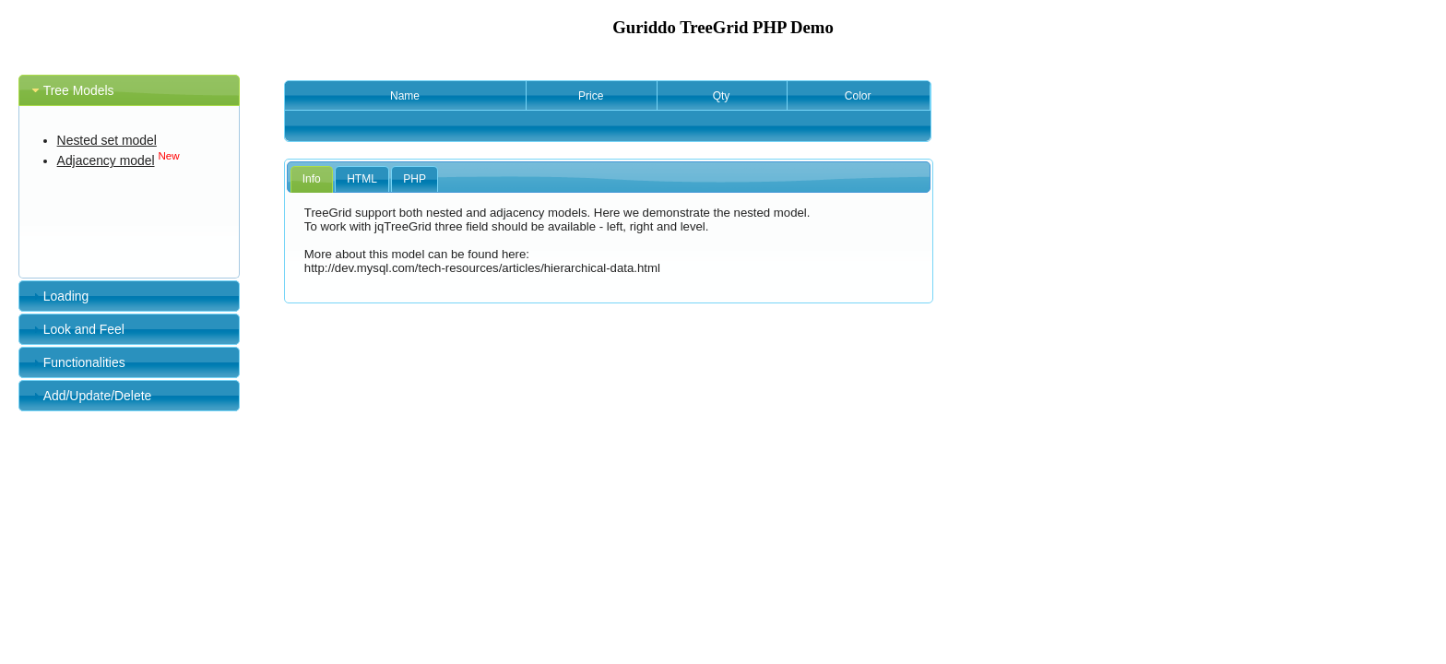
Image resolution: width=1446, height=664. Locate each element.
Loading (66, 296)
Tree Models (78, 90)
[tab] (129, 90)
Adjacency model (106, 160)
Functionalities (84, 362)
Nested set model (107, 140)
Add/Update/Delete (97, 395)
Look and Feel (83, 329)
